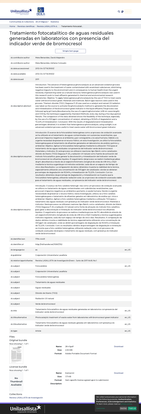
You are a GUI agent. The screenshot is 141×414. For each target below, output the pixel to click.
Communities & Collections (21, 22)
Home (12, 26)
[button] (122, 11)
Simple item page (70, 51)
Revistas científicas (26, 26)
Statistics (55, 22)
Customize (100, 408)
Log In (127, 12)
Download (118, 346)
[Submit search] (119, 11)
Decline (123, 408)
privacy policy (126, 404)
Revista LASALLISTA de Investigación (48, 26)
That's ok (132, 408)
